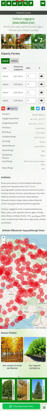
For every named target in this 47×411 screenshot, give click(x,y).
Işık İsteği (6, 141)
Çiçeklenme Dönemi (7, 156)
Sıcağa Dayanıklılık (10, 123)
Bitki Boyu (6, 132)
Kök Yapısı (6, 127)
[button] (3, 277)
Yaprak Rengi (7, 150)
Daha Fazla (38, 41)
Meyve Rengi (7, 168)
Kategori (6, 114)
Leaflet (30, 328)
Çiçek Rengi (7, 161)
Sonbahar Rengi (9, 136)
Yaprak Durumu (8, 145)
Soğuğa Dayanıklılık (10, 118)
